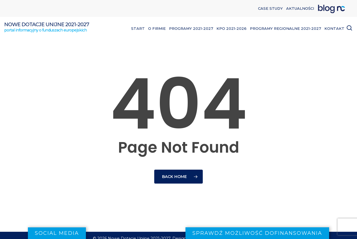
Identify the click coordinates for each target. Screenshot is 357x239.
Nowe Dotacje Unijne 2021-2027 (46, 24)
